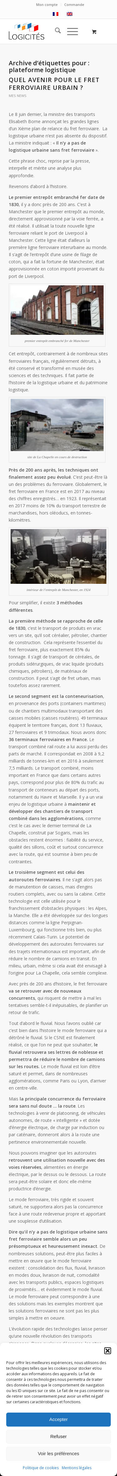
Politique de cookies (41, 1467)
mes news (18, 95)
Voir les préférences (58, 1453)
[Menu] (69, 31)
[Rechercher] (55, 31)
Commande (74, 4)
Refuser (58, 1436)
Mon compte (47, 4)
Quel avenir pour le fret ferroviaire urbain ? (54, 84)
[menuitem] (47, 4)
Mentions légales (76, 1467)
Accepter (58, 1419)
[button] (108, 1351)
